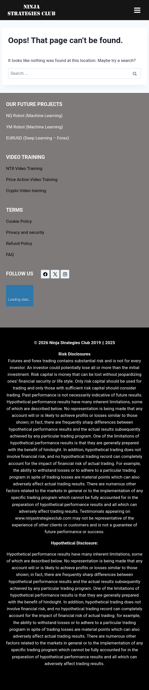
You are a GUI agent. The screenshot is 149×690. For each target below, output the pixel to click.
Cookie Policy (19, 221)
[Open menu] (137, 10)
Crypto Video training (26, 190)
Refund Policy (19, 243)
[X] (55, 274)
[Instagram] (65, 274)
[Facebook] (45, 274)
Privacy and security (25, 232)
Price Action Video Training (32, 179)
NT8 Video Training (24, 168)
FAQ (10, 254)
